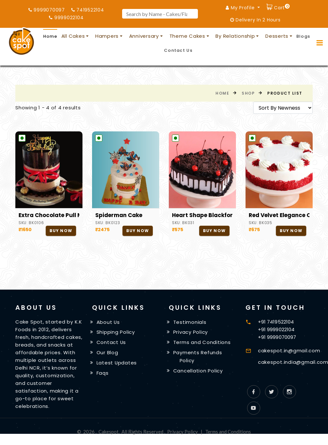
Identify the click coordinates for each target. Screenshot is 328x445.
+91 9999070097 (277, 337)
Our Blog (107, 352)
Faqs (103, 373)
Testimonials (190, 321)
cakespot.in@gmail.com (289, 350)
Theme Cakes (187, 36)
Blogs (303, 36)
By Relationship (235, 36)
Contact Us (178, 50)
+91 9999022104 (276, 329)
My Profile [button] (241, 7)
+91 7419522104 (276, 321)
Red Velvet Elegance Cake (279, 215)
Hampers (107, 36)
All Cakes (73, 36)
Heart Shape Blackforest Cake (202, 215)
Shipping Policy (116, 332)
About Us (108, 321)
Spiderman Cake (118, 215)
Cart (281, 7)
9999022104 (66, 17)
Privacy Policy (190, 332)
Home (50, 36)
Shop (248, 93)
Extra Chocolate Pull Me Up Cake (49, 215)
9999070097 (46, 10)
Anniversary (144, 36)
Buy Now (61, 230)
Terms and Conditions (202, 342)
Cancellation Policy (198, 370)
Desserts (276, 36)
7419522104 (87, 10)
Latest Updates (117, 362)
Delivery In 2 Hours (255, 20)
